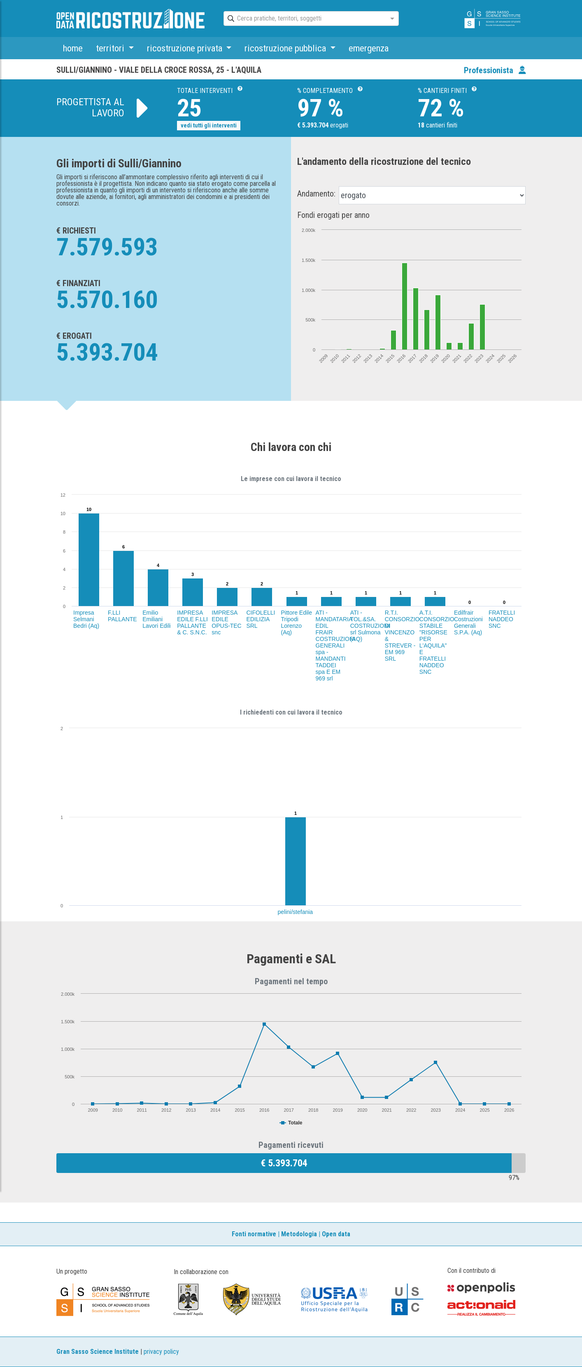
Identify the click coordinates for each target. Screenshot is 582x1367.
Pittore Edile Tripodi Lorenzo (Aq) (296, 622)
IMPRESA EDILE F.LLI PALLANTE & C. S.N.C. (192, 622)
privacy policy (161, 1351)
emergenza (369, 48)
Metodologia (299, 1234)
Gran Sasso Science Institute (97, 1351)
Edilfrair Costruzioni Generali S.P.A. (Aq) (468, 622)
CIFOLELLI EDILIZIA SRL (260, 619)
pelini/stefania (295, 912)
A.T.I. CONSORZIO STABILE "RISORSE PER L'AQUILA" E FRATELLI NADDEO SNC (436, 642)
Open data (336, 1234)
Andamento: (316, 194)
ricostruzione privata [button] (185, 48)
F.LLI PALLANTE (122, 615)
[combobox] (303, 19)
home (73, 48)
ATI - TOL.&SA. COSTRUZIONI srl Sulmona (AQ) (370, 625)
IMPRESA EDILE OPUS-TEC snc (226, 622)
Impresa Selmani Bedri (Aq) (86, 619)
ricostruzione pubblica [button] (286, 48)
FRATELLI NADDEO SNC (502, 619)
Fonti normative (254, 1234)
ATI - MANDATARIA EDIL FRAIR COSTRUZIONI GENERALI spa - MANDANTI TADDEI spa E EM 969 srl (335, 645)
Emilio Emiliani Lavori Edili (156, 619)
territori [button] (111, 48)
